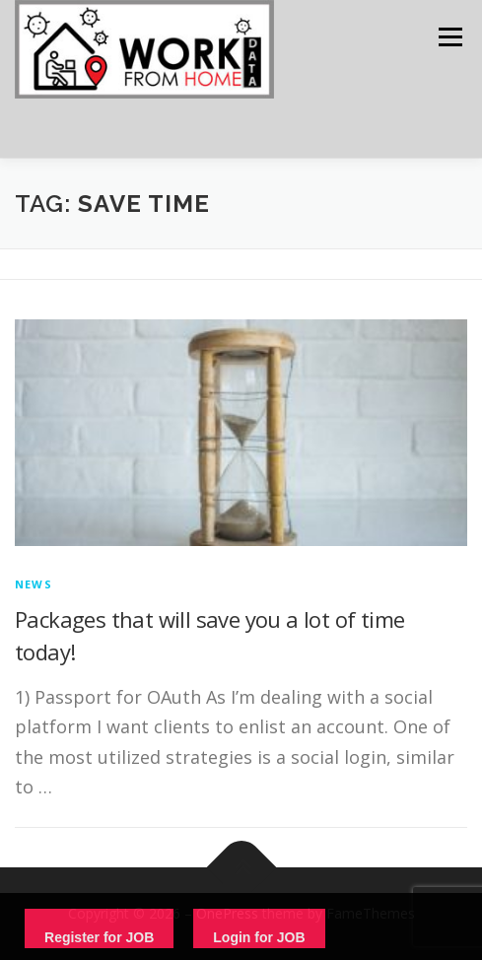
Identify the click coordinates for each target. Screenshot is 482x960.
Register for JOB (99, 937)
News (33, 584)
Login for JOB (259, 937)
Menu (449, 37)
